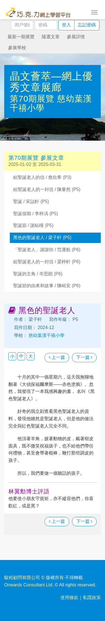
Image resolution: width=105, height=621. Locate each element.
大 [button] (30, 356)
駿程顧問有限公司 (22, 577)
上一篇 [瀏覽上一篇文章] (57, 357)
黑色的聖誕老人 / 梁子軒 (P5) (42, 237)
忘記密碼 (87, 24)
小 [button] (12, 356)
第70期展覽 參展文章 (36, 158)
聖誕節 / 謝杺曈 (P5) (33, 225)
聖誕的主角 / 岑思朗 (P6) (37, 273)
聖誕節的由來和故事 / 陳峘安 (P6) (46, 285)
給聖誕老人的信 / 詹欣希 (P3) (42, 177)
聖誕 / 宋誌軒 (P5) (31, 201)
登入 (66, 24)
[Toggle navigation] (94, 11)
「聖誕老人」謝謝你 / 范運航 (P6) (46, 249)
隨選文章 (51, 36)
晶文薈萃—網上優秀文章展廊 (51, 81)
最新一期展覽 (21, 36)
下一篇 (84, 357)
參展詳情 (76, 36)
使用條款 (69, 597)
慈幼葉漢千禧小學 (45, 335)
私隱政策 (92, 597)
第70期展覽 (33, 98)
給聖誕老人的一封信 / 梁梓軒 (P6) (46, 261)
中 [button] (21, 356)
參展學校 (17, 47)
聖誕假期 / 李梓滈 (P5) (35, 213)
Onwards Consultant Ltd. (28, 584)
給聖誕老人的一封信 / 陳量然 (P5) (46, 189)
